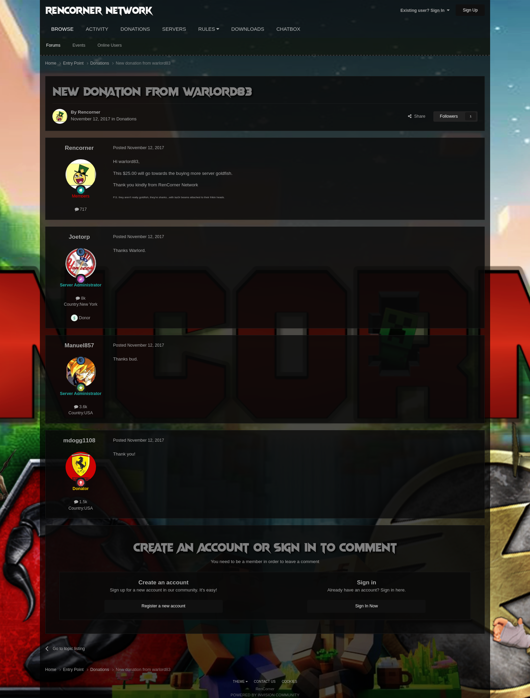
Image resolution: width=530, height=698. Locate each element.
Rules (208, 29)
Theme (240, 681)
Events (79, 45)
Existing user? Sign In (425, 10)
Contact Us (264, 681)
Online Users (109, 45)
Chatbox (288, 29)
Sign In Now (366, 606)
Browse (62, 29)
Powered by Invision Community (265, 695)
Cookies (289, 681)
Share (416, 116)
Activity (97, 29)
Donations (135, 29)
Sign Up (470, 10)
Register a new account (164, 606)
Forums (53, 45)
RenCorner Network (98, 10)
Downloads (247, 29)
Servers (174, 29)
